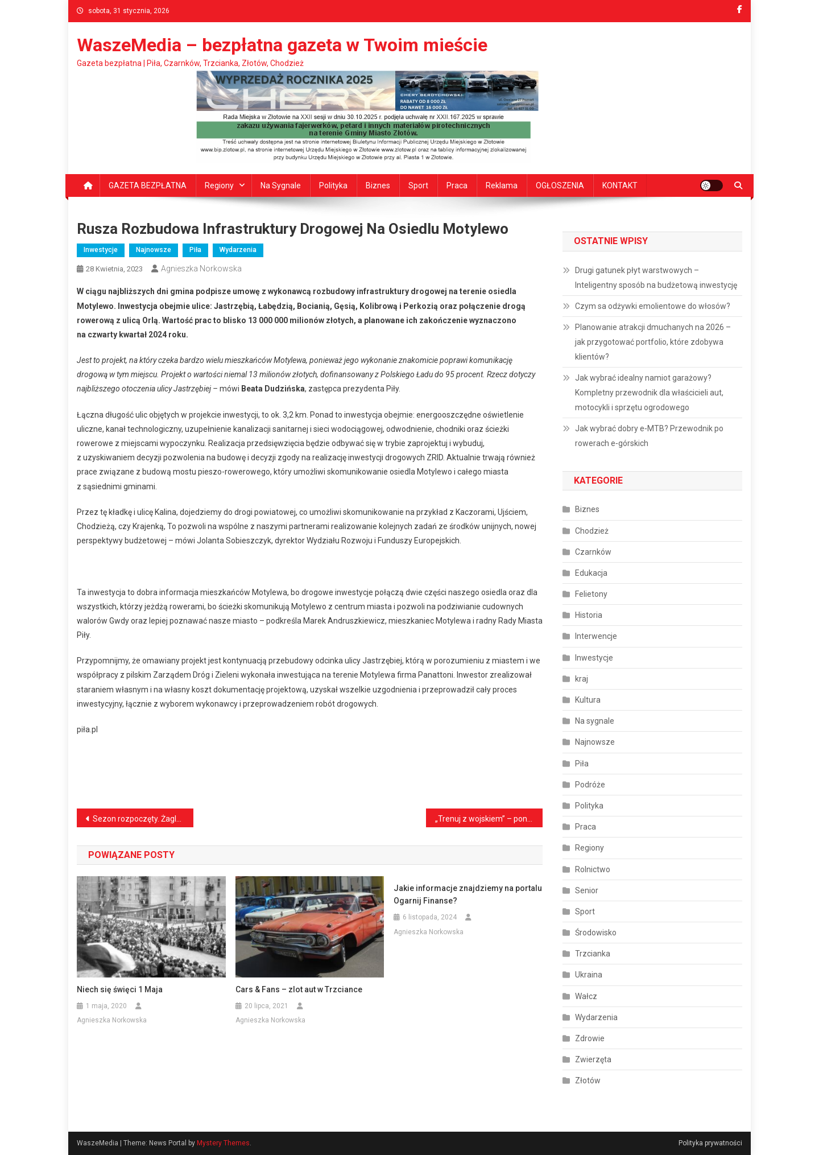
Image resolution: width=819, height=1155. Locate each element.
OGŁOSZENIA (560, 185)
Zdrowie (590, 1038)
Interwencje (596, 636)
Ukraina (588, 974)
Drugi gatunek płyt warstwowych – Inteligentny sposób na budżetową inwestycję (656, 278)
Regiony (219, 185)
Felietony (591, 594)
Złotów (588, 1080)
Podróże (590, 784)
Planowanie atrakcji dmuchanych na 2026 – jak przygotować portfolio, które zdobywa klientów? (653, 342)
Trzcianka (592, 953)
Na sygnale (280, 185)
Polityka (333, 185)
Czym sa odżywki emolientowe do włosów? (652, 306)
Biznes (378, 185)
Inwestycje (101, 250)
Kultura (588, 699)
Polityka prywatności (710, 1143)
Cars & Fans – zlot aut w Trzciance (298, 989)
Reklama (502, 185)
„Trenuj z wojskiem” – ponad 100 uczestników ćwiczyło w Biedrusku (489, 818)
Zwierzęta (593, 1059)
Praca (457, 185)
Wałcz (586, 996)
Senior (586, 890)
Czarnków (593, 551)
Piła (195, 250)
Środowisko (596, 932)
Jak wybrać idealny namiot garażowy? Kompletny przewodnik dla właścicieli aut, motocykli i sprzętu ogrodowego (649, 392)
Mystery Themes (223, 1143)
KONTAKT (620, 185)
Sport (418, 185)
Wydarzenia (238, 250)
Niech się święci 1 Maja (120, 989)
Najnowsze (153, 250)
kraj (581, 678)
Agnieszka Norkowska (201, 268)
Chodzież (592, 530)
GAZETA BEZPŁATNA (148, 185)
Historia (588, 615)
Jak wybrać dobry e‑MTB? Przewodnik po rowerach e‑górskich (649, 436)
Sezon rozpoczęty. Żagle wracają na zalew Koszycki (143, 818)
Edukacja (591, 573)
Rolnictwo (592, 869)
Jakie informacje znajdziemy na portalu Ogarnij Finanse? (468, 894)
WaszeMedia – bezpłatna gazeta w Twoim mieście (282, 45)
